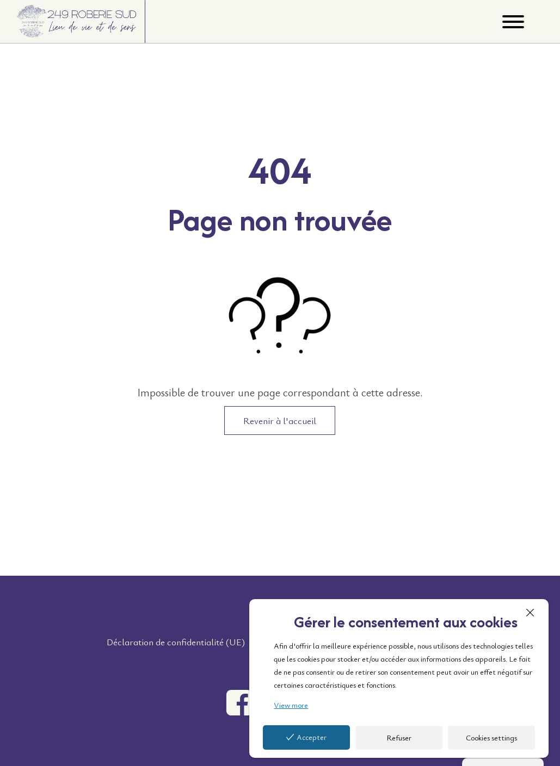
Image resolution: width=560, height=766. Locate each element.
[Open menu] (513, 21)
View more (291, 705)
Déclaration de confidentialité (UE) (176, 642)
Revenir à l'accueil (279, 420)
